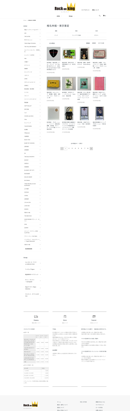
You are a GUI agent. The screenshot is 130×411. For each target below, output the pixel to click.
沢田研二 (26, 85)
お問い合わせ (100, 392)
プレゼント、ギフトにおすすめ (31, 279)
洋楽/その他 (27, 244)
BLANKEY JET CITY (29, 170)
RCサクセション (28, 39)
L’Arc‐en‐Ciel (27, 202)
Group (70, 16)
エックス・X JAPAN (29, 55)
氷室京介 (26, 163)
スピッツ (26, 95)
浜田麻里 (26, 150)
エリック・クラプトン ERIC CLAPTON (31, 231)
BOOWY (26, 160)
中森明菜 (26, 136)
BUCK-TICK (27, 139)
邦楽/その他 (27, 212)
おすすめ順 (101, 43)
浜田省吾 (26, 146)
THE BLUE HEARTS (29, 156)
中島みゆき (27, 133)
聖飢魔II (26, 102)
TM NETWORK (28, 126)
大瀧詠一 (26, 61)
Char (25, 119)
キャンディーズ (28, 72)
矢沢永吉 (26, 192)
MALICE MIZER (28, 177)
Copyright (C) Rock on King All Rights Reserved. (65, 407)
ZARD (25, 78)
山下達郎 (26, 188)
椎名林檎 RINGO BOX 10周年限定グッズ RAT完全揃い (69, 64)
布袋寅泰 (26, 166)
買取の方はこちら (101, 384)
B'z (25, 153)
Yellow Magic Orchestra (30, 43)
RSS (84, 384)
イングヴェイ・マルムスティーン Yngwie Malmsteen (31, 240)
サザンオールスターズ (29, 82)
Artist (58, 16)
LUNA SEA (27, 205)
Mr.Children (27, 180)
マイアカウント (85, 10)
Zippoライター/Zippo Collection (32, 275)
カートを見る (100, 390)
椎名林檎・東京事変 (33, 20)
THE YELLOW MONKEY (30, 46)
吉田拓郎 (26, 199)
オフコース (27, 65)
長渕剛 (26, 129)
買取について (95, 10)
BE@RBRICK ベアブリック (30, 268)
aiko (25, 33)
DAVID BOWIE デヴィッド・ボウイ (31, 220)
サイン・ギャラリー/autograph (31, 272)
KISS (25, 224)
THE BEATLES (28, 216)
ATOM (88, 384)
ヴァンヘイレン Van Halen (30, 236)
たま (25, 112)
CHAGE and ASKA (28, 116)
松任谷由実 (27, 173)
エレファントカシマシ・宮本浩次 (31, 50)
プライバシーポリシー (67, 398)
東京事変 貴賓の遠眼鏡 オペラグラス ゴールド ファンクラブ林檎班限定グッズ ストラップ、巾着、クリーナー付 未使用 (68, 126)
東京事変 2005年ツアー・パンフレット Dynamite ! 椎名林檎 (68, 94)
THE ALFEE (27, 36)
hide (25, 58)
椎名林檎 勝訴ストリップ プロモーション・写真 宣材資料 (99, 124)
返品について (65, 390)
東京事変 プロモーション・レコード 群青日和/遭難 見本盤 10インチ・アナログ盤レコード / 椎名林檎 (53, 126)
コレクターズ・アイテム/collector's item (29, 260)
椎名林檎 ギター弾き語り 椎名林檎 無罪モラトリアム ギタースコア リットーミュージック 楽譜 (83, 96)
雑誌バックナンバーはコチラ (31, 29)
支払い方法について (67, 392)
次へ (90, 148)
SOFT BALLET (28, 105)
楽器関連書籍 (27, 248)
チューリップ (27, 122)
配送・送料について (67, 387)
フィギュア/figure (28, 265)
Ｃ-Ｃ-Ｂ (26, 92)
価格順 (94, 43)
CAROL (26, 195)
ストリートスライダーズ (30, 99)
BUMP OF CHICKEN (29, 143)
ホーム (25, 20)
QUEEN (26, 227)
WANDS (26, 209)
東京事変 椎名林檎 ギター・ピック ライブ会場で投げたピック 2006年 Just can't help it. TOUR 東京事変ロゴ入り (54, 66)
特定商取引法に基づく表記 (69, 395)
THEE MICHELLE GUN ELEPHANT (30, 184)
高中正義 (26, 109)
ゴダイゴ (26, 75)
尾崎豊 (26, 68)
